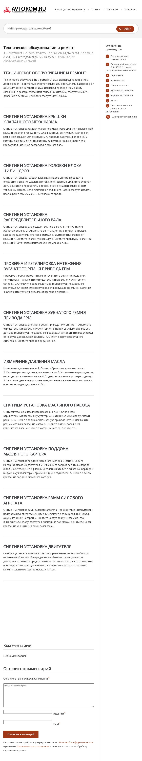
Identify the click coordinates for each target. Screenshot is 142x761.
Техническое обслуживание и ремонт (44, 73)
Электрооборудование (124, 116)
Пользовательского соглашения (33, 746)
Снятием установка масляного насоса (46, 405)
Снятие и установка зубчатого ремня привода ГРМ (44, 315)
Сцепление (117, 75)
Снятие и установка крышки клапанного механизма (34, 119)
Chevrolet (15, 53)
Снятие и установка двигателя (37, 546)
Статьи (96, 9)
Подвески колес (119, 85)
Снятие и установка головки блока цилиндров (42, 168)
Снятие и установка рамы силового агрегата (43, 500)
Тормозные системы (122, 95)
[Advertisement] (48, 611)
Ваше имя (59, 713)
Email (56, 724)
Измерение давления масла (34, 361)
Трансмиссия (118, 80)
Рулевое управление (122, 90)
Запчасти (112, 9)
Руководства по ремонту (70, 9)
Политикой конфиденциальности (76, 742)
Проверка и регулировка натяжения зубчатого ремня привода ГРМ (42, 266)
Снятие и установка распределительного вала (32, 217)
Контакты (130, 9)
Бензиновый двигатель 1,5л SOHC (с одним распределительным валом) (121, 67)
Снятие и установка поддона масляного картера (35, 451)
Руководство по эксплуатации (119, 58)
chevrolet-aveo (35, 53)
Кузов (114, 100)
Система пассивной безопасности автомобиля (119, 108)
